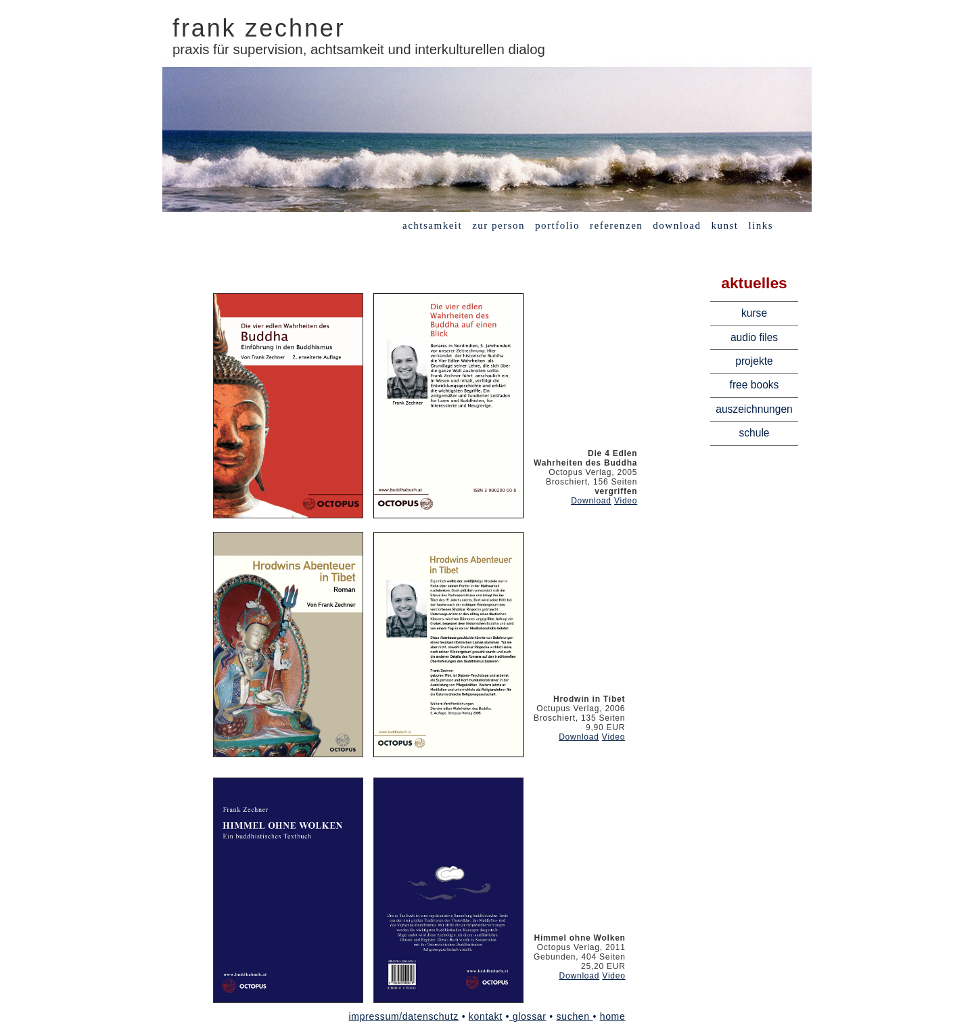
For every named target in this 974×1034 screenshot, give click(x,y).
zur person (498, 225)
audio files (754, 337)
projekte (753, 361)
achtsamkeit (432, 225)
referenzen (616, 225)
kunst (724, 225)
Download (591, 500)
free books (754, 384)
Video (625, 500)
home (613, 1016)
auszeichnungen (754, 409)
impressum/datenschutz (404, 1016)
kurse (754, 313)
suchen (575, 1016)
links (761, 225)
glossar (528, 1016)
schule (754, 433)
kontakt (486, 1016)
